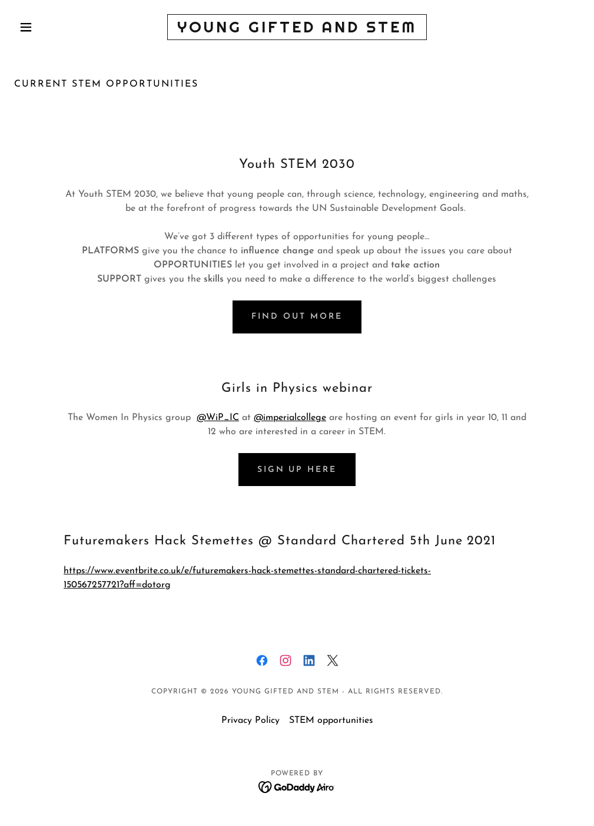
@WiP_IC (218, 417)
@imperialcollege (290, 417)
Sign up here (297, 469)
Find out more (297, 316)
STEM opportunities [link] (331, 720)
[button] (56, 27)
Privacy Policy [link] (250, 720)
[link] (297, 30)
